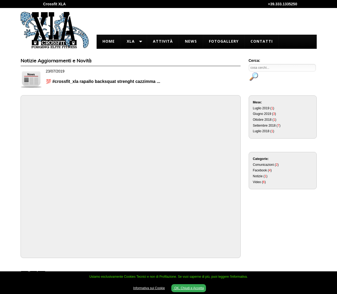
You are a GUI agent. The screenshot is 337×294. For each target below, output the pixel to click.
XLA (131, 41)
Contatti (262, 41)
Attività (163, 41)
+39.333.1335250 (282, 4)
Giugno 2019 (262, 114)
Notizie (258, 176)
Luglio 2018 (261, 131)
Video (257, 182)
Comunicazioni (263, 165)
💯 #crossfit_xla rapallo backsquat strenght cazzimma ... (103, 81)
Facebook (260, 170)
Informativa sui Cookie (149, 288)
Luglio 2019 (261, 108)
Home (108, 41)
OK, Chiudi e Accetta (188, 288)
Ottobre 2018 (262, 120)
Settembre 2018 (264, 125)
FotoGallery (224, 41)
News (191, 41)
